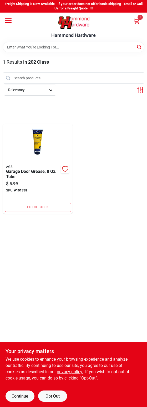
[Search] (139, 46)
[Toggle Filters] (140, 90)
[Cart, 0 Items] (136, 21)
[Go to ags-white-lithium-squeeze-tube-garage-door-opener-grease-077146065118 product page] (38, 169)
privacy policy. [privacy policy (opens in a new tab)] (70, 371)
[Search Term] (73, 47)
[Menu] (8, 20)
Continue (20, 396)
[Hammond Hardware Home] (73, 22)
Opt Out (52, 396)
